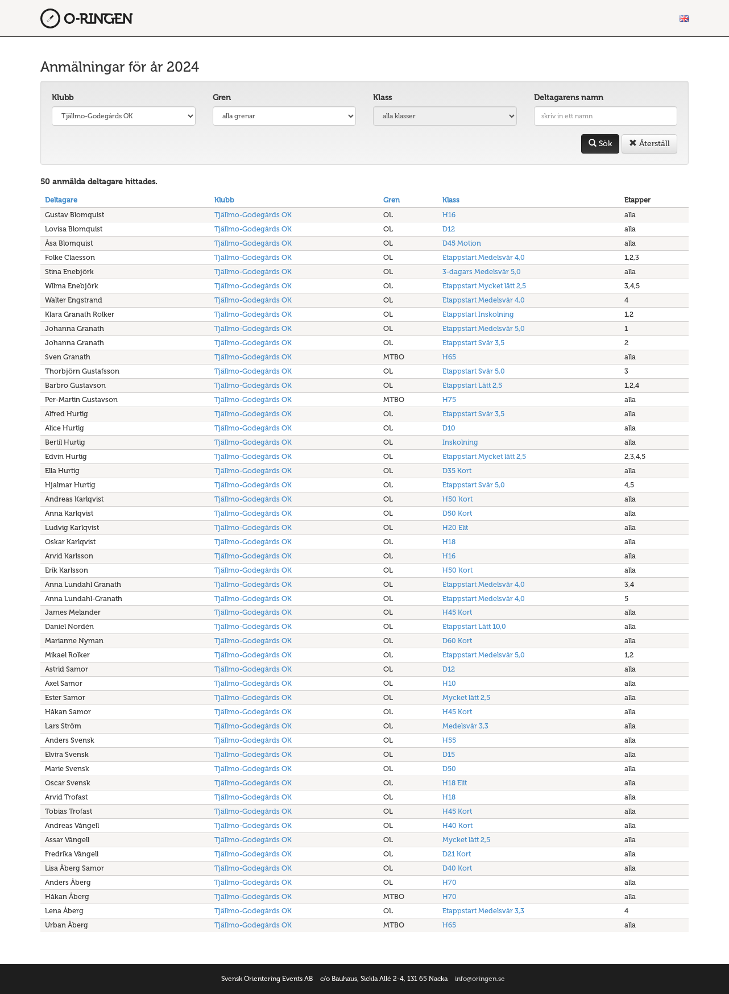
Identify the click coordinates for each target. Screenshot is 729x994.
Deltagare (61, 200)
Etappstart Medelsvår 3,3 (483, 910)
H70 (449, 882)
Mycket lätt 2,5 (466, 697)
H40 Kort (457, 825)
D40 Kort (457, 868)
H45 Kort (457, 612)
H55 (449, 740)
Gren (222, 97)
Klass (382, 97)
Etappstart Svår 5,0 (473, 371)
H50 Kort (457, 499)
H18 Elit (454, 782)
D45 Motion (461, 243)
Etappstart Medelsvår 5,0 (483, 328)
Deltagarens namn (568, 97)
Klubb (62, 97)
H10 (449, 683)
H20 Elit (455, 527)
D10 (448, 428)
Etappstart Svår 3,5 (473, 342)
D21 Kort (456, 854)
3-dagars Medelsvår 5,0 (481, 271)
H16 (448, 214)
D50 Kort (457, 513)
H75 (449, 399)
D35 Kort (456, 470)
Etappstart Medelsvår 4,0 (483, 257)
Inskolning (460, 442)
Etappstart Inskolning (478, 314)
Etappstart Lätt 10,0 (474, 626)
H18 (448, 541)
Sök (600, 143)
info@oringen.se (480, 979)
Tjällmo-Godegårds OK (253, 214)
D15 (448, 754)
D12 (448, 229)
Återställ (649, 143)
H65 (449, 357)
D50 (449, 768)
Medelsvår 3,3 (465, 726)
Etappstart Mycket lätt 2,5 (484, 285)
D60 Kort (457, 640)
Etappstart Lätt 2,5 (472, 385)
